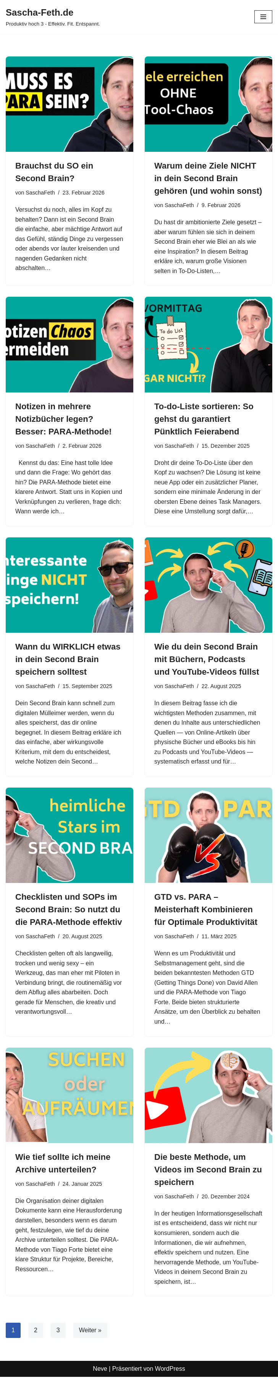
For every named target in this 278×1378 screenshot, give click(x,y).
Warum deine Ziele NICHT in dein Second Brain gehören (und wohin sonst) (208, 178)
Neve (100, 1370)
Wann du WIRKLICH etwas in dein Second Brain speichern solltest (67, 659)
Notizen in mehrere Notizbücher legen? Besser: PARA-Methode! (63, 419)
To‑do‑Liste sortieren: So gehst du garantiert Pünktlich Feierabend (204, 419)
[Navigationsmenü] (263, 16)
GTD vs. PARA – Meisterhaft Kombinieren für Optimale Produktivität (205, 910)
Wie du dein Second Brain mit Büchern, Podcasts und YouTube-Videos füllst (206, 659)
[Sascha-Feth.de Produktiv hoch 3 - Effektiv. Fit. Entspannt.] (53, 16)
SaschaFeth (40, 193)
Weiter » (90, 1331)
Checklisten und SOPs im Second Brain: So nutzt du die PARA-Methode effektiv (68, 910)
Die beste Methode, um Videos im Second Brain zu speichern (208, 1170)
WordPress (170, 1370)
